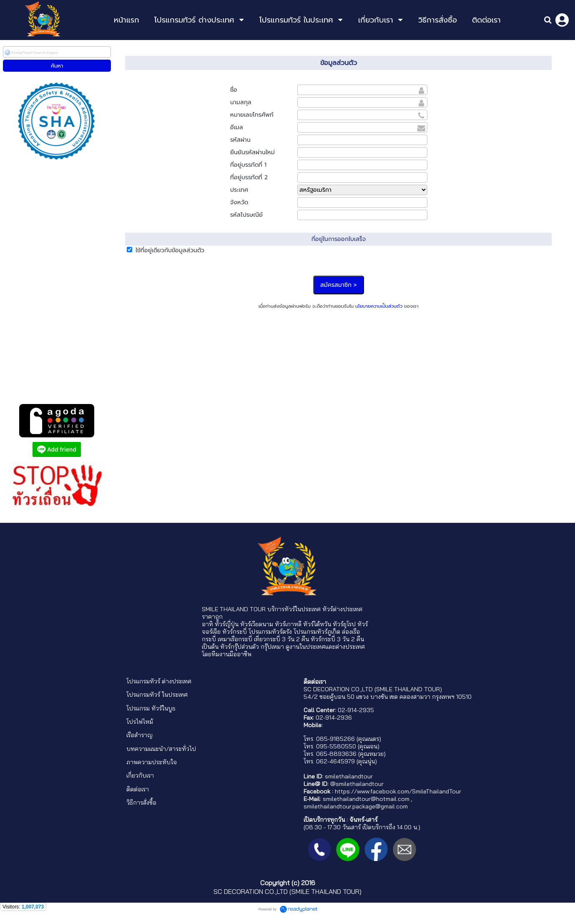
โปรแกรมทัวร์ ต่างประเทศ (158, 681)
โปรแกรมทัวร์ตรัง (270, 631)
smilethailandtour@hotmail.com (366, 799)
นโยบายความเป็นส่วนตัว (378, 306)
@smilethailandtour (357, 784)
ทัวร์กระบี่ (234, 631)
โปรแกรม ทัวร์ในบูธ (151, 708)
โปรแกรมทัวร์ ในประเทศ (157, 694)
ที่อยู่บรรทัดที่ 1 (248, 165)
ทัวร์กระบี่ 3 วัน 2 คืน (337, 639)
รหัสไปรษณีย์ (246, 215)
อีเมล (236, 127)
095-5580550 (336, 746)
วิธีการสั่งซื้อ (141, 802)
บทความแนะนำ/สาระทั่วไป (161, 749)
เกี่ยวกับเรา (140, 775)
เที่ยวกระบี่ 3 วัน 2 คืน (281, 639)
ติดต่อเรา (137, 789)
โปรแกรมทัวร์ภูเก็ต (317, 631)
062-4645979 (335, 761)
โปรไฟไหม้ (139, 721)
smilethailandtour (349, 776)
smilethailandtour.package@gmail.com (356, 806)
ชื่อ (233, 89)
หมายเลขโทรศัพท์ (252, 114)
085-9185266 (335, 739)
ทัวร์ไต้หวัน (317, 624)
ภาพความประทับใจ (151, 762)
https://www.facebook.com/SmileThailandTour (398, 791)
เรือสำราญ (139, 735)
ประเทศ (239, 190)
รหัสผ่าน (240, 140)
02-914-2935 (356, 710)
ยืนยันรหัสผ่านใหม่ (252, 152)
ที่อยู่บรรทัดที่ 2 (249, 177)
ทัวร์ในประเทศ (302, 609)
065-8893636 (336, 754)
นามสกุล (240, 102)
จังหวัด (239, 202)
